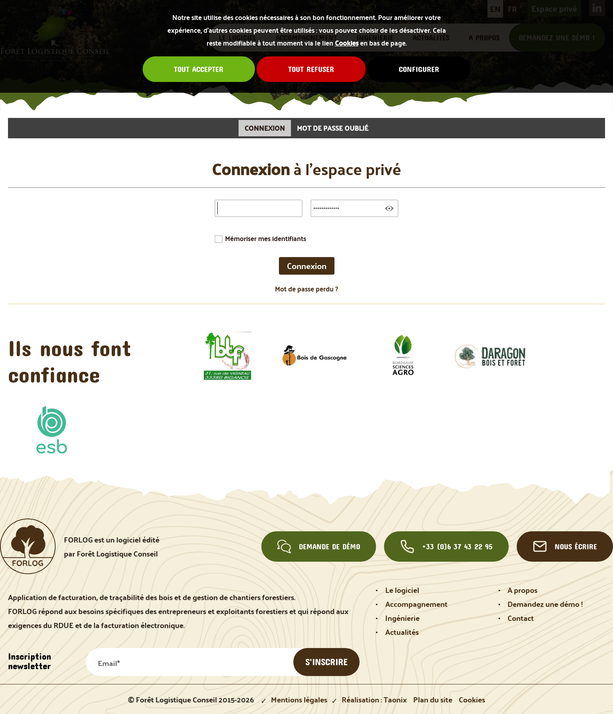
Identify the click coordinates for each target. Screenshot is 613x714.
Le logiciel (402, 590)
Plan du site (432, 699)
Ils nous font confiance (69, 361)
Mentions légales (299, 699)
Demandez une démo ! (545, 604)
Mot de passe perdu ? (306, 289)
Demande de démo (318, 546)
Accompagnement (416, 604)
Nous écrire (565, 546)
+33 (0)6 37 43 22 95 (446, 546)
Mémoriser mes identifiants (265, 238)
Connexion (265, 128)
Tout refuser (311, 69)
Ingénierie (402, 618)
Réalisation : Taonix (374, 699)
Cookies (346, 42)
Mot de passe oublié (332, 128)
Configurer (419, 69)
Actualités (402, 632)
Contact (521, 618)
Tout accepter (198, 69)
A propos (522, 590)
